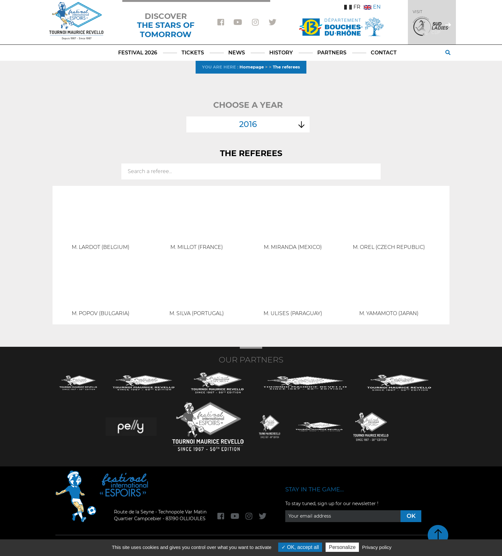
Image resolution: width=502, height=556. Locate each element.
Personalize (342, 547)
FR (352, 7)
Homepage (251, 66)
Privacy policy (377, 547)
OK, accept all (300, 547)
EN (372, 7)
